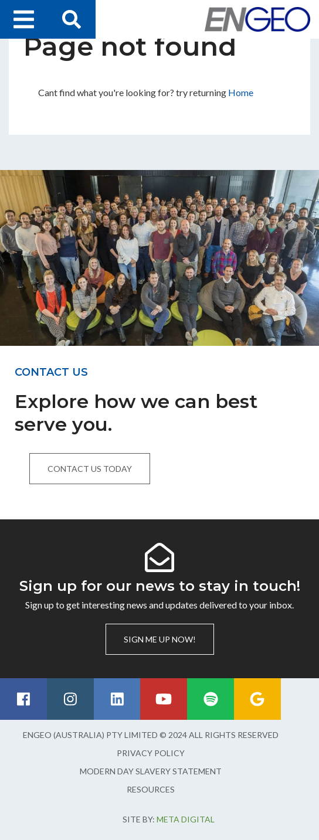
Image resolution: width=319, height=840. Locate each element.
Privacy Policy (151, 753)
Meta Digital (186, 819)
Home (240, 92)
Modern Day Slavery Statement (151, 771)
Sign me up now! (160, 639)
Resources (151, 789)
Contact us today (89, 469)
